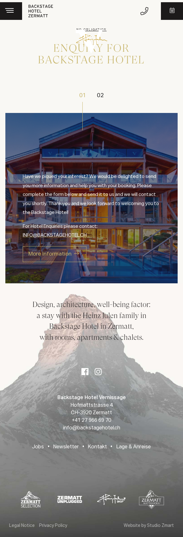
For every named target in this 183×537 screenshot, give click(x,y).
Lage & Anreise (133, 447)
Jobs (38, 447)
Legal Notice (22, 525)
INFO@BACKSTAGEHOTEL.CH (55, 235)
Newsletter (66, 447)
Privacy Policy (53, 525)
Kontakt (97, 447)
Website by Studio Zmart (149, 525)
